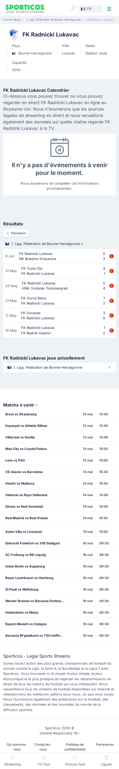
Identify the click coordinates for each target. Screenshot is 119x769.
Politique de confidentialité (75, 746)
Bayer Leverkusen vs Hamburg (29, 578)
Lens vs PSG (15, 460)
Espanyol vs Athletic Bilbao (26, 426)
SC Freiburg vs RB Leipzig (25, 555)
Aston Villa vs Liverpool (23, 532)
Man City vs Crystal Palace (26, 449)
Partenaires (105, 744)
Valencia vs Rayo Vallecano (26, 495)
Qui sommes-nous (17, 746)
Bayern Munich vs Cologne (26, 624)
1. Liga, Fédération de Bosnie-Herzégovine (44, 244)
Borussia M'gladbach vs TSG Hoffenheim (36, 635)
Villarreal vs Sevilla (20, 437)
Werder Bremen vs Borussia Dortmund (35, 601)
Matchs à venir (21, 405)
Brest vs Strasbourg (21, 414)
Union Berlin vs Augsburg (25, 566)
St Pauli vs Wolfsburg (22, 589)
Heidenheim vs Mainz (22, 612)
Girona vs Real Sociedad (24, 506)
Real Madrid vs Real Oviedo (26, 518)
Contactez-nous (43, 746)
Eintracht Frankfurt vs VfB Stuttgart (32, 543)
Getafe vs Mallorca (19, 483)
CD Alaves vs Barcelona (24, 472)
